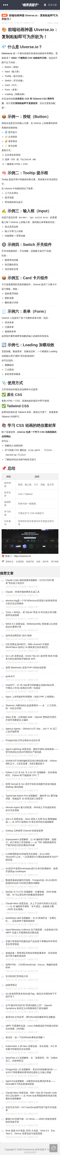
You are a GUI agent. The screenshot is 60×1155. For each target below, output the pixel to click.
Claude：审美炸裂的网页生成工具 (23, 591)
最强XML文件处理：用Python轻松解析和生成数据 (30, 1016)
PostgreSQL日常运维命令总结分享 (23, 739)
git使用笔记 (11, 984)
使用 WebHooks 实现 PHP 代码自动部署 (26, 667)
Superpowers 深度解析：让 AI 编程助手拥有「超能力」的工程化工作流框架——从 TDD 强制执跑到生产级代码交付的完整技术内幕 (31, 841)
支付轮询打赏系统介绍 (17, 975)
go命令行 (10, 675)
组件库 (45, 561)
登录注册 (50, 5)
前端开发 (30, 561)
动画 (38, 561)
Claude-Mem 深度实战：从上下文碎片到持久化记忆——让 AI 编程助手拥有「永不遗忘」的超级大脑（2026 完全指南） (31, 905)
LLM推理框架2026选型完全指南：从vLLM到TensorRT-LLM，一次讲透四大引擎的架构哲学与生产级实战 (32, 856)
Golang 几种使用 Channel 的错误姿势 (24, 830)
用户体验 (55, 561)
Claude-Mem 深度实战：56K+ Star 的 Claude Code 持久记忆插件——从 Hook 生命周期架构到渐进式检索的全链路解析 (31, 1095)
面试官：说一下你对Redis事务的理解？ (25, 1036)
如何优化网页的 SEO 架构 (19, 635)
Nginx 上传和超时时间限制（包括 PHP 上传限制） (31, 696)
